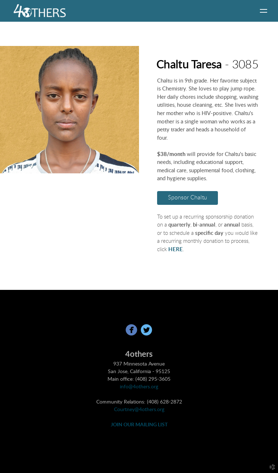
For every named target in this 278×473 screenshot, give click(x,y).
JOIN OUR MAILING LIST (139, 424)
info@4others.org (139, 386)
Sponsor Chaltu (187, 197)
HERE (175, 249)
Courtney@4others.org (139, 409)
